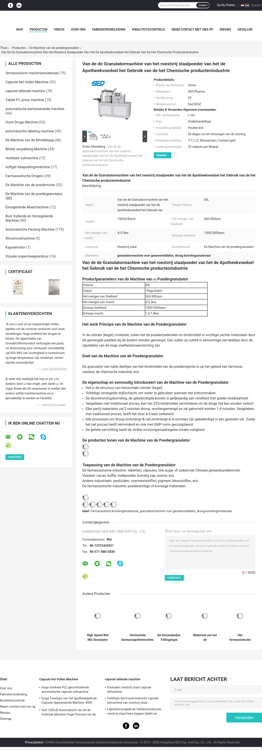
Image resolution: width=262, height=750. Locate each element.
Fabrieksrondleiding (109, 29)
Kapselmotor (15, 247)
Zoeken (202, 5)
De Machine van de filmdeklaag (29, 140)
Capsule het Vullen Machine (26, 82)
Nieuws (225, 29)
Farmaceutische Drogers (24, 176)
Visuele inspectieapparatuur (27, 256)
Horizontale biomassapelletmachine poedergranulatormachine (138, 637)
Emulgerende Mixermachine (27, 207)
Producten (38, 29)
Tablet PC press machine (24, 100)
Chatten (162, 155)
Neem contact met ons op (192, 29)
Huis (19, 29)
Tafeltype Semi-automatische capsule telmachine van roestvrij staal (133, 700)
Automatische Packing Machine (30, 229)
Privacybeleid (34, 742)
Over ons (78, 29)
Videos (59, 29)
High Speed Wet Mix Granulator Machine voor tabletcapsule (98, 637)
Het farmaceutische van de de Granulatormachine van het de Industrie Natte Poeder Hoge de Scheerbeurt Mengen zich (240, 637)
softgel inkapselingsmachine (27, 167)
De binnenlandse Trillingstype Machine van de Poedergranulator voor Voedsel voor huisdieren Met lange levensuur (169, 637)
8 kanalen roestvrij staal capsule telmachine (129, 689)
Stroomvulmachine (20, 238)
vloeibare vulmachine (21, 158)
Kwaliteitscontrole (148, 29)
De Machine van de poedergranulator (54, 48)
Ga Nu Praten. (226, 5)
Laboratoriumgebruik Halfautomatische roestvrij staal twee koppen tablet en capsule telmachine (134, 712)
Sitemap (5, 719)
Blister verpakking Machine (26, 149)
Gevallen (245, 29)
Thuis (3, 48)
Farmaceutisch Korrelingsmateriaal (114, 511)
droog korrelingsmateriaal (214, 511)
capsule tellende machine (25, 91)
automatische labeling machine (29, 131)
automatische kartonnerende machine (34, 109)
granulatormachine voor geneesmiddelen (167, 511)
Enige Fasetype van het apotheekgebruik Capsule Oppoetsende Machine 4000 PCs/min (69, 701)
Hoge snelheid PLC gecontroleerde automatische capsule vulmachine (65, 689)
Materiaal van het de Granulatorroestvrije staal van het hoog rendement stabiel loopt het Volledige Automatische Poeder (205, 637)
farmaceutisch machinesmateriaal (32, 73)
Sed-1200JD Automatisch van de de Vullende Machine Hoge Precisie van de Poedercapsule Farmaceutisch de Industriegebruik (68, 712)
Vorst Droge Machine (21, 122)
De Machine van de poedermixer (30, 185)
